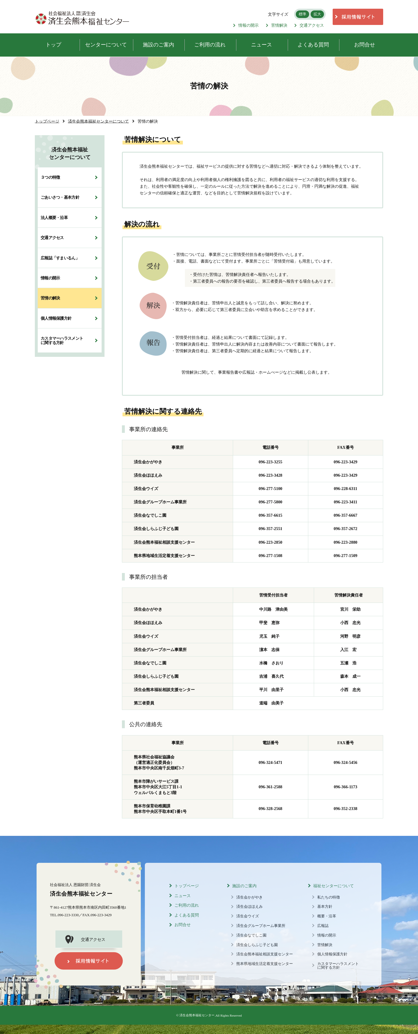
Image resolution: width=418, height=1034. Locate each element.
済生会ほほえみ (249, 907)
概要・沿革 (326, 916)
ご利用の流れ (186, 905)
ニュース (182, 896)
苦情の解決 (50, 298)
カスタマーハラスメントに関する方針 (62, 340)
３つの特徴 (50, 177)
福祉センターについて (333, 886)
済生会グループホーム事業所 (260, 926)
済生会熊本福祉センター (197, 1015)
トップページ (186, 886)
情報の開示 (246, 25)
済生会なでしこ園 (251, 935)
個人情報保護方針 (56, 318)
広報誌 (323, 926)
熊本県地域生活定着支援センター (264, 964)
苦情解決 (276, 25)
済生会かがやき (249, 897)
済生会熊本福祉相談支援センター (264, 954)
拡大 (317, 14)
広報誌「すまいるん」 (60, 258)
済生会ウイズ (247, 916)
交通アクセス (309, 25)
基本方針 (324, 907)
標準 (302, 14)
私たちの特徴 (328, 897)
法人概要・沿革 (54, 217)
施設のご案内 (244, 886)
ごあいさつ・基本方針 (60, 197)
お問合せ (182, 925)
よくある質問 (186, 915)
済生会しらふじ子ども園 (257, 945)
